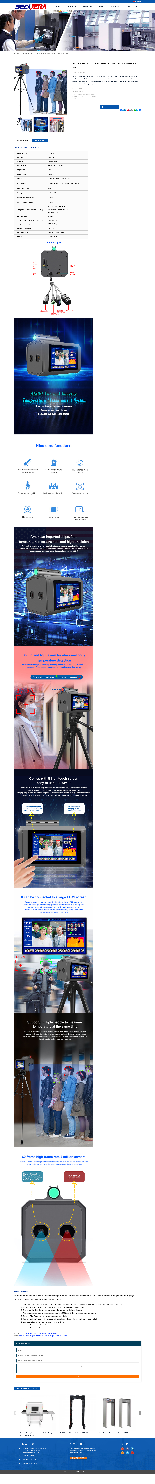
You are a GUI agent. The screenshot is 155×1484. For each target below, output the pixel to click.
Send (77, 1376)
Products (87, 7)
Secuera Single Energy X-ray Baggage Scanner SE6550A (40, 1333)
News (101, 7)
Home (58, 7)
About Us (72, 7)
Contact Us (132, 7)
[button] (77, 47)
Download (115, 7)
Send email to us (111, 107)
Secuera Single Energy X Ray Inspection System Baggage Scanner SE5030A (43, 1336)
